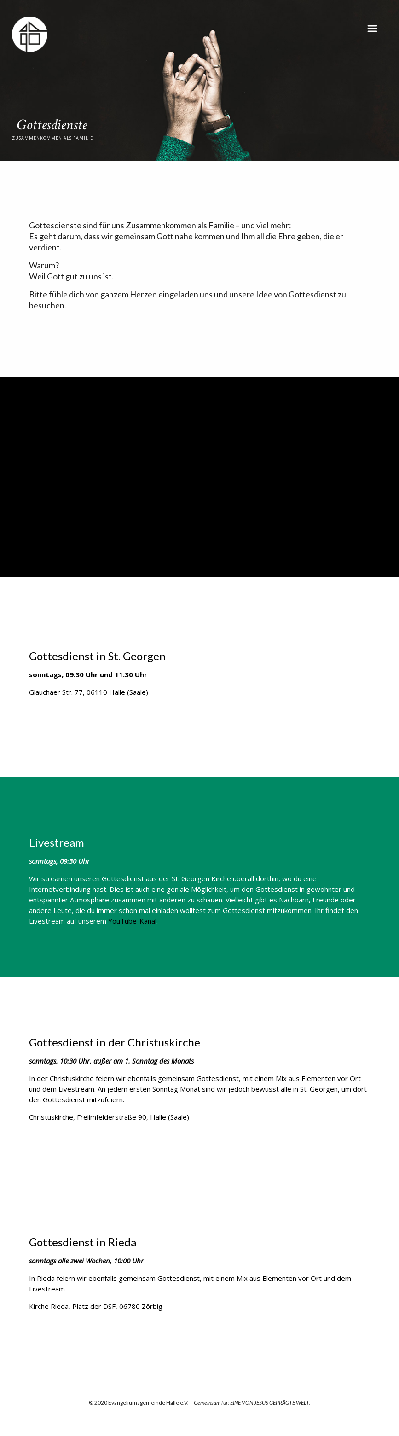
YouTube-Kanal (132, 920)
